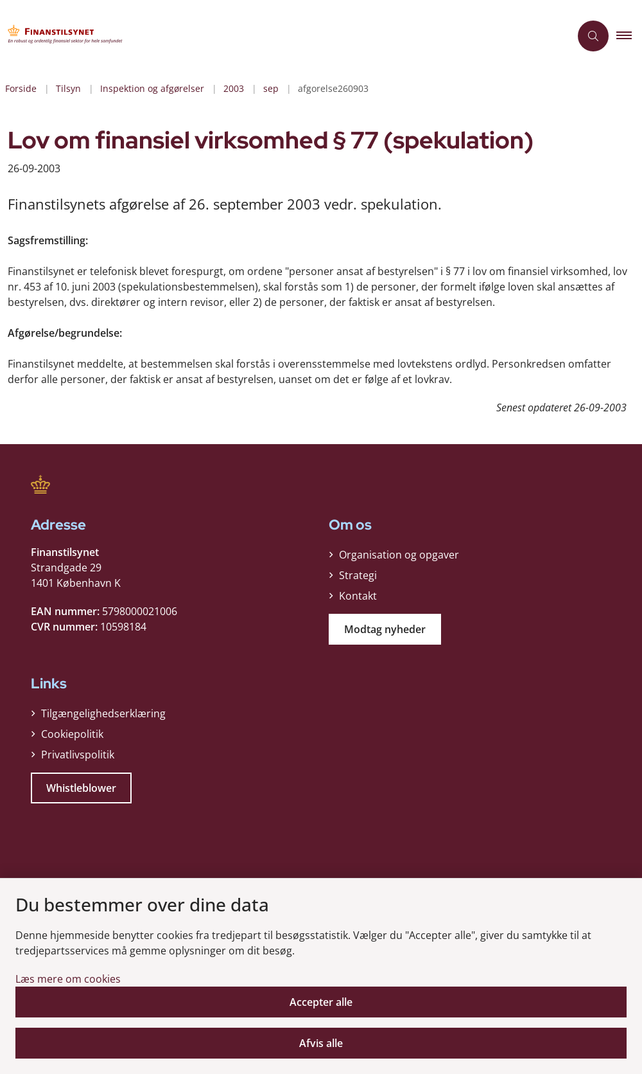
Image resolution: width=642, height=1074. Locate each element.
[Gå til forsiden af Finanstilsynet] (280, 36)
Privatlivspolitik (77, 754)
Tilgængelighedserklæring (103, 713)
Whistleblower (81, 788)
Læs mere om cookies (68, 979)
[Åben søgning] (593, 36)
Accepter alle (321, 1002)
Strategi (358, 575)
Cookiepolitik (72, 734)
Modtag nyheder (385, 629)
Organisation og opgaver (399, 555)
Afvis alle (321, 1043)
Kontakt (358, 596)
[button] (629, 36)
